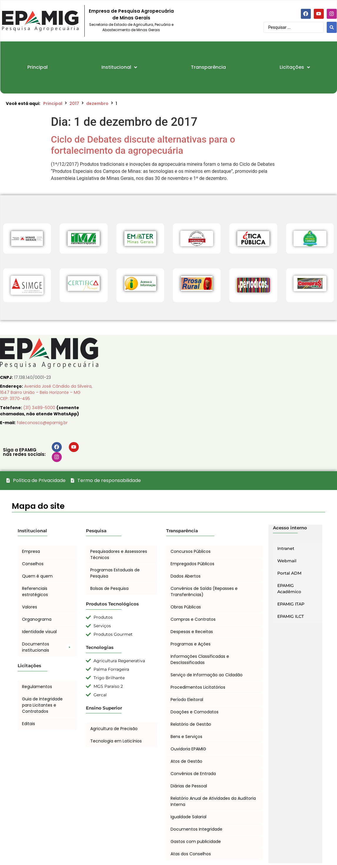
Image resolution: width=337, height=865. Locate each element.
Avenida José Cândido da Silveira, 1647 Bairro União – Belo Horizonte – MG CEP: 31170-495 (46, 392)
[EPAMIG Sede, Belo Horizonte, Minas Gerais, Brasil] (219, 396)
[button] (47, 647)
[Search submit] (332, 27)
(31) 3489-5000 (39, 408)
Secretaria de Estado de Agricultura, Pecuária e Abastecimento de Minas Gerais (131, 27)
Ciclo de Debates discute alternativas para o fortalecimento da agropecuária (143, 145)
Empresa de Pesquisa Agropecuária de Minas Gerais (131, 14)
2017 (74, 103)
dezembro (97, 103)
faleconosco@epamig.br (42, 423)
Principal (52, 103)
